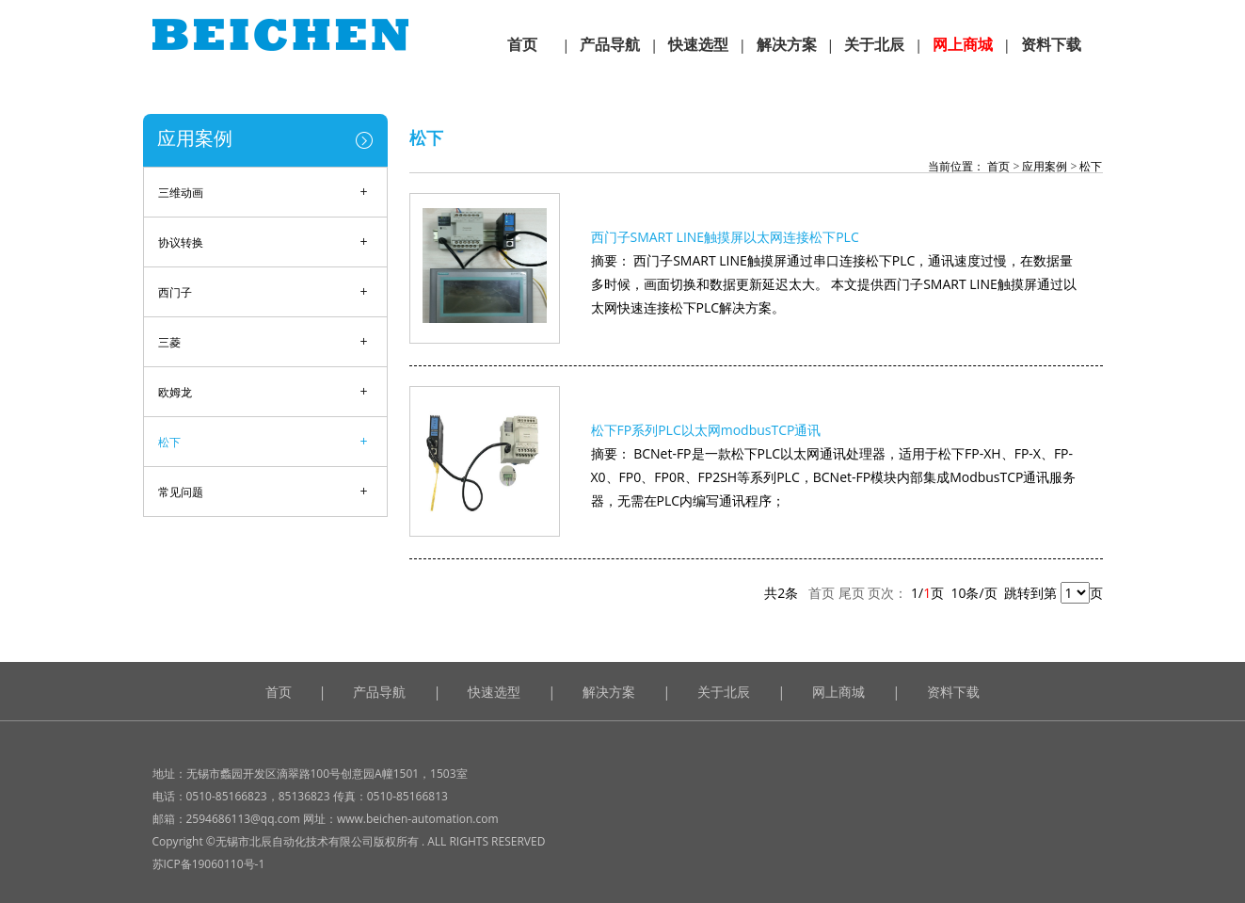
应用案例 (194, 138)
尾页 (851, 593)
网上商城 (838, 692)
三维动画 (180, 193)
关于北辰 (723, 692)
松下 (169, 442)
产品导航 (379, 692)
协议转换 (180, 242)
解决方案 (609, 692)
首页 (997, 166)
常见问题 (180, 492)
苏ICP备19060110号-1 (208, 864)
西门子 (175, 292)
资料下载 (953, 692)
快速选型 (494, 692)
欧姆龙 (175, 392)
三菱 (169, 342)
